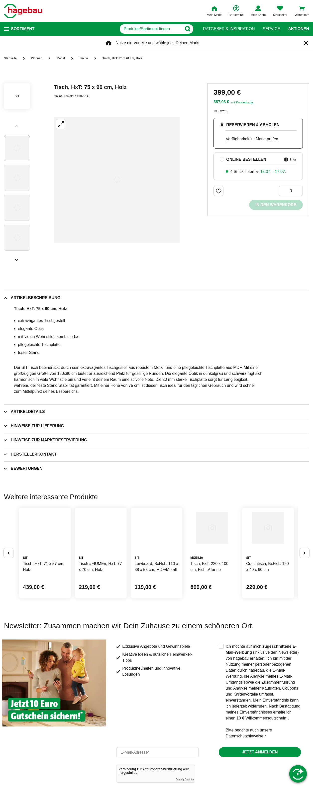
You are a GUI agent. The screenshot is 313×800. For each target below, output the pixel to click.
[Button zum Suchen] (193, 29)
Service (271, 29)
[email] (157, 789)
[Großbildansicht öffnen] (117, 180)
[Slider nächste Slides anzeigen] (17, 258)
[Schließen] (306, 43)
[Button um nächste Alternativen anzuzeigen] (305, 572)
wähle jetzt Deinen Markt (177, 43)
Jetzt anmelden (260, 789)
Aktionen (298, 29)
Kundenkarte (244, 102)
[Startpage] (23, 11)
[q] (136, 29)
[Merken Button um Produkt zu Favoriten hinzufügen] (218, 191)
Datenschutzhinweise (244, 773)
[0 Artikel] (291, 191)
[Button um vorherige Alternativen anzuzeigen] (8, 572)
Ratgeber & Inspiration (229, 29)
